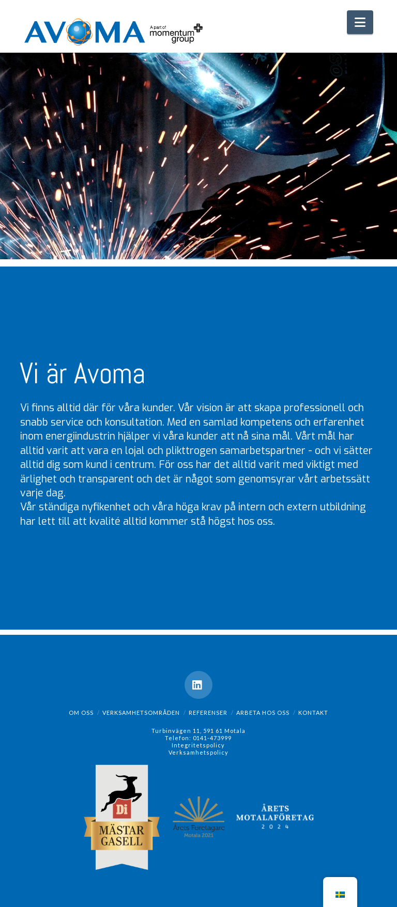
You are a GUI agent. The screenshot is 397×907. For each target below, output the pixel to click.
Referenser (208, 712)
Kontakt (313, 712)
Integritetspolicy (198, 745)
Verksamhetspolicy (198, 752)
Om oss (81, 712)
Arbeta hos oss (262, 712)
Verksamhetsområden (141, 712)
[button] (360, 22)
